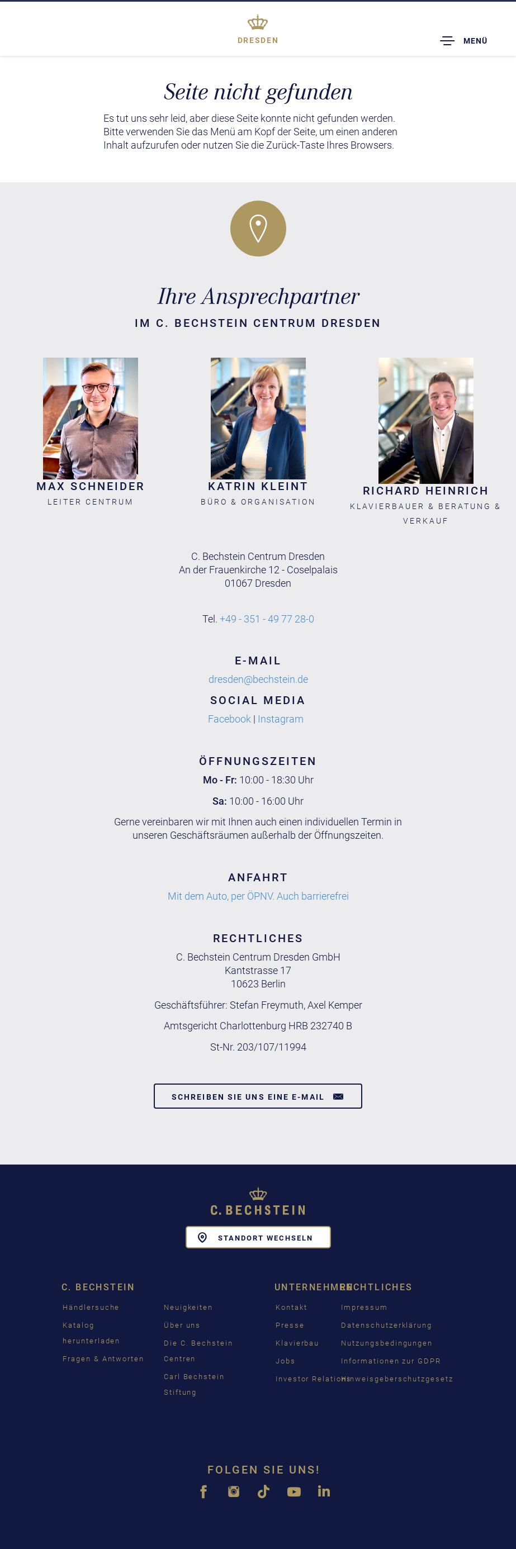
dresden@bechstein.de (258, 679)
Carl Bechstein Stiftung (194, 1384)
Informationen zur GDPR (391, 1361)
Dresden (258, 40)
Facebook (229, 719)
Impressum (364, 1307)
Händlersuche (91, 1307)
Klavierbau (298, 1343)
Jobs (286, 1361)
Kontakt (291, 1307)
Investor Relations (314, 1379)
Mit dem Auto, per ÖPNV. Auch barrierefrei (258, 896)
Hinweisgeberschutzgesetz (397, 1379)
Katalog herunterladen (91, 1333)
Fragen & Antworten (103, 1359)
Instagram (281, 719)
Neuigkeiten (188, 1307)
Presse (290, 1325)
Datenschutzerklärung (386, 1325)
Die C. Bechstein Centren (198, 1351)
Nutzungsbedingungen (387, 1343)
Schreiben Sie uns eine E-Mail (258, 1096)
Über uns (182, 1325)
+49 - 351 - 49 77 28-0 (267, 619)
